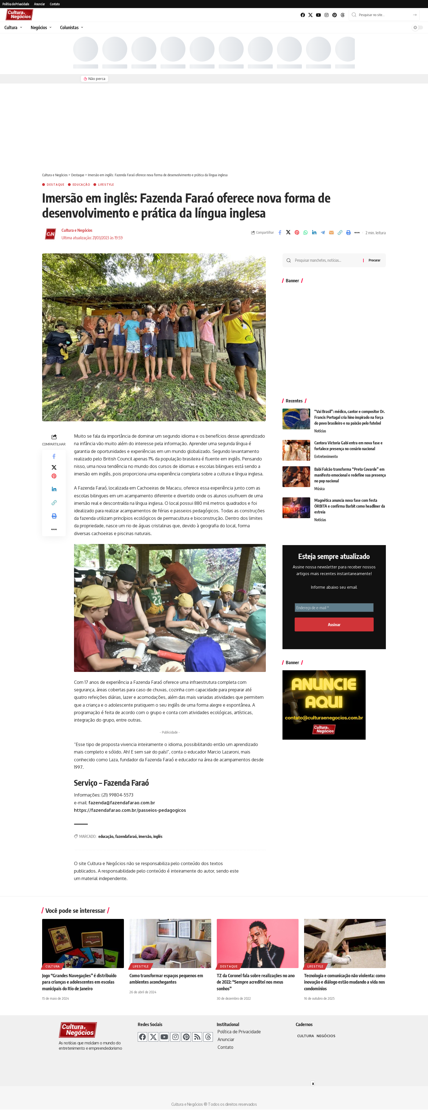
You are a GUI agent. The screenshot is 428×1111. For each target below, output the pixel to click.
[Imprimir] (348, 232)
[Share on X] (288, 232)
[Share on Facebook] (280, 232)
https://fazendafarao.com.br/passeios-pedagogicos (130, 810)
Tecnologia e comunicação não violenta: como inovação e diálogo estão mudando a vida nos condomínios (344, 982)
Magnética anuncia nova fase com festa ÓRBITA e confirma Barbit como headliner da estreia (349, 506)
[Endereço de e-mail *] (334, 607)
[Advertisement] (214, 125)
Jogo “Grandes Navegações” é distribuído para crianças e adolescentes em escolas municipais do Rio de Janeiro (79, 982)
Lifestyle (106, 184)
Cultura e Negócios (77, 230)
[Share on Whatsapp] (305, 232)
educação (105, 836)
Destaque (56, 184)
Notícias (320, 431)
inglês (157, 836)
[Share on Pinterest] (297, 232)
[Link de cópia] (340, 232)
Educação (81, 184)
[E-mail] (331, 232)
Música (319, 489)
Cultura (52, 966)
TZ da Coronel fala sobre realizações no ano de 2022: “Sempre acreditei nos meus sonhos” (256, 982)
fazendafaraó (126, 836)
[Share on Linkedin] (314, 232)
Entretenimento (326, 456)
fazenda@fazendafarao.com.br (121, 802)
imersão (145, 836)
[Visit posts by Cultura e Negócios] (50, 234)
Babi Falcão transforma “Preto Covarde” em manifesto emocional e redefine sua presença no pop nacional (350, 475)
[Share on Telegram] (323, 232)
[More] (357, 232)
